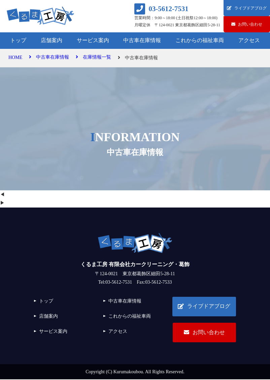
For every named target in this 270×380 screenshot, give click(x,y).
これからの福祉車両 (199, 40)
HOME (15, 57)
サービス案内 (93, 40)
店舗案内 (51, 40)
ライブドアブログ (204, 306)
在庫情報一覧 (93, 57)
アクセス (249, 40)
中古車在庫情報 (142, 40)
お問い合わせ (204, 333)
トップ (18, 40)
